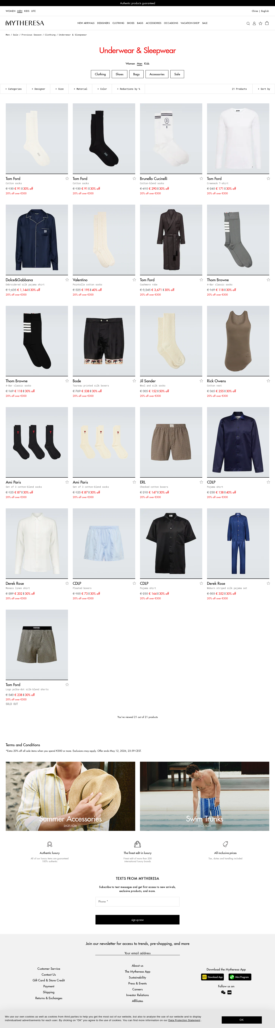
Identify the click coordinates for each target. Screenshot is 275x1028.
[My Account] (254, 23)
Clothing (50, 34)
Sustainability (137, 977)
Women (10, 11)
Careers (137, 989)
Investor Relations (137, 995)
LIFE (33, 11)
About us (137, 965)
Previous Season (32, 34)
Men (19, 11)
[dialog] (137, 1019)
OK (242, 1019)
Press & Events (137, 983)
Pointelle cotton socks (87, 284)
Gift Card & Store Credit (49, 980)
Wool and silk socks (152, 385)
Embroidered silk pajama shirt (25, 284)
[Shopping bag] (266, 23)
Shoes (119, 74)
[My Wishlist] (260, 23)
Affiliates (137, 1001)
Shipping (48, 992)
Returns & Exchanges (48, 998)
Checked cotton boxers (154, 486)
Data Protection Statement (184, 1020)
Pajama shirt (215, 486)
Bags (136, 74)
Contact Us (49, 974)
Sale (15, 34)
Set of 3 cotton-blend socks (24, 486)
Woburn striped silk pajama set (227, 588)
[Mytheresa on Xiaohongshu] (229, 995)
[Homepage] (25, 23)
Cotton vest (214, 385)
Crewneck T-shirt (217, 183)
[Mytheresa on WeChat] (223, 992)
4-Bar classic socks (219, 284)
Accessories (157, 74)
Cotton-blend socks (152, 183)
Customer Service (48, 968)
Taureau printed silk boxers (91, 385)
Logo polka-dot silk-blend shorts (27, 689)
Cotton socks (14, 183)
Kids (26, 11)
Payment (48, 986)
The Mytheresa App (137, 971)
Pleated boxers (82, 588)
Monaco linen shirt (18, 588)
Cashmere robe (148, 284)
